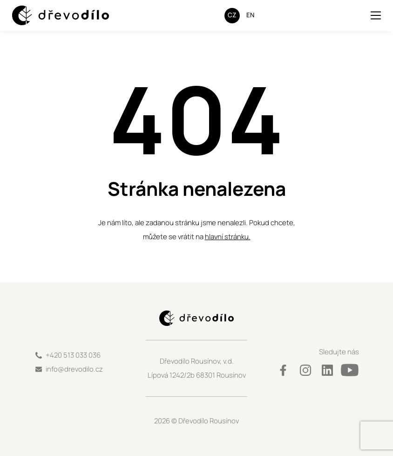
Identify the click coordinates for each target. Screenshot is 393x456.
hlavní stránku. (228, 237)
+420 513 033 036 (73, 355)
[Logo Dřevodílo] (51, 16)
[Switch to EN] (250, 15)
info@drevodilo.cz (74, 369)
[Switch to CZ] (232, 15)
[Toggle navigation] (376, 15)
